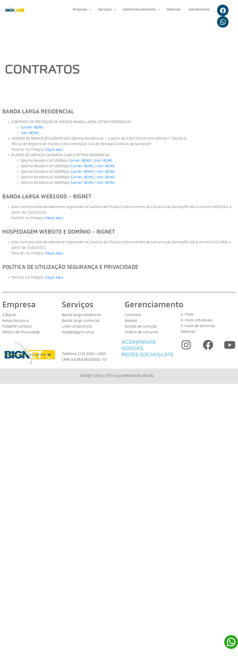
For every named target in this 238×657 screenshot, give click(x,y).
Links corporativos (77, 326)
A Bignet (9, 315)
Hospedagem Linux (78, 332)
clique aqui (53, 150)
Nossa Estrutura (15, 321)
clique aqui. (54, 277)
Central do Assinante (140, 9)
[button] (81, 10)
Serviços (107, 9)
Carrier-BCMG (32, 127)
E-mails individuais (196, 320)
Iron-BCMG (30, 133)
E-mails (187, 315)
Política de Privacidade (21, 332)
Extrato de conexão (141, 326)
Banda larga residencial (81, 315)
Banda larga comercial (80, 321)
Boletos (131, 321)
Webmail (173, 9)
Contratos (133, 315)
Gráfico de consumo (141, 332)
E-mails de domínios (198, 326)
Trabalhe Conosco (17, 326)
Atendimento (198, 9)
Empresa (82, 9)
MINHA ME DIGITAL (138, 376)
